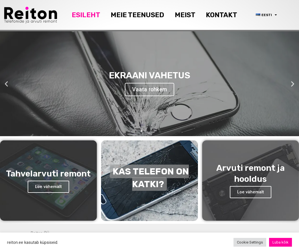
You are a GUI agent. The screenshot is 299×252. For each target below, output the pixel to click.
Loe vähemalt (48, 185)
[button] (142, 130)
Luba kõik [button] (280, 242)
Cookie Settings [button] (250, 242)
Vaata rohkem (149, 89)
